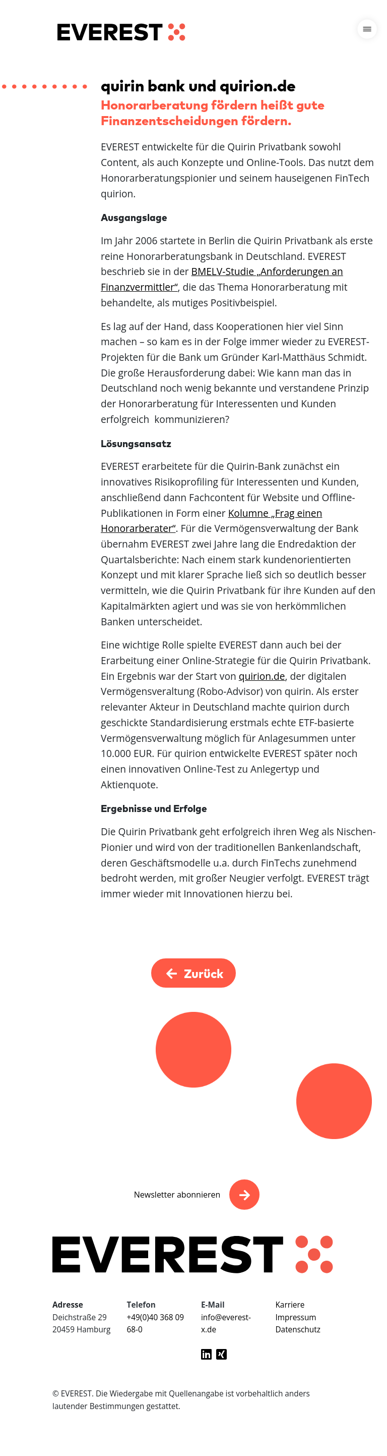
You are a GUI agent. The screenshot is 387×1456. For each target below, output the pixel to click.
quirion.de (262, 676)
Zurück (193, 972)
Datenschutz (297, 1329)
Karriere (289, 1305)
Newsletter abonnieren (177, 1194)
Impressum (295, 1317)
